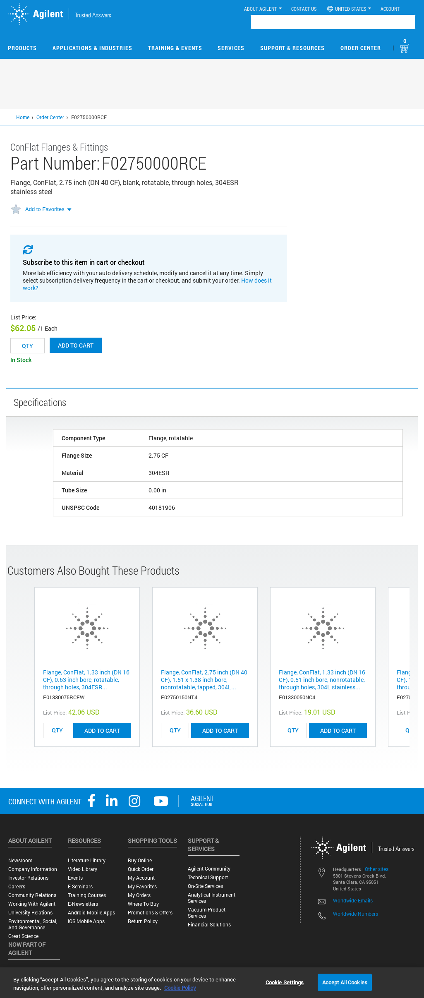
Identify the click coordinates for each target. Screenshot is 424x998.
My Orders (139, 895)
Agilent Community (209, 869)
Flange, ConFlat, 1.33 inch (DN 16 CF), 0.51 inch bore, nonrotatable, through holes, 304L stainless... (322, 679)
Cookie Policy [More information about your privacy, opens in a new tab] (180, 987)
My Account (141, 878)
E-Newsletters (83, 904)
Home (22, 117)
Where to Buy (143, 904)
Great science (23, 936)
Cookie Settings (285, 982)
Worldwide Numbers (355, 913)
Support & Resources (292, 48)
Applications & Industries (92, 48)
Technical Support (208, 877)
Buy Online (140, 860)
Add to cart (75, 345)
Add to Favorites (45, 209)
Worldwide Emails (353, 900)
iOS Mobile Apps (86, 921)
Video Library (82, 869)
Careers (16, 886)
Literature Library (86, 860)
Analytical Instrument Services (211, 898)
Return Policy (143, 921)
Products (22, 48)
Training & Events (175, 48)
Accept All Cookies (344, 982)
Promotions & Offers (150, 912)
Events (75, 878)
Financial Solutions (209, 924)
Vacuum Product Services (206, 913)
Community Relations (32, 895)
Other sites (376, 869)
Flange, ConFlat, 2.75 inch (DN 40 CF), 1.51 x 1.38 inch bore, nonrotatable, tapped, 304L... (204, 679)
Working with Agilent (31, 904)
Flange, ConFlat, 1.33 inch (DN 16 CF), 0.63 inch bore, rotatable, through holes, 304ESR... (86, 679)
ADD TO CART (102, 730)
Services (231, 48)
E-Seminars (80, 886)
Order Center (360, 48)
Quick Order (140, 869)
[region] (212, 982)
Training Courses (87, 895)
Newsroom (20, 860)
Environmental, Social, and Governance (32, 924)
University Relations (30, 912)
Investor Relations (28, 878)
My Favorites (142, 886)
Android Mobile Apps (91, 912)
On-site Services (205, 886)
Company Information (32, 869)
